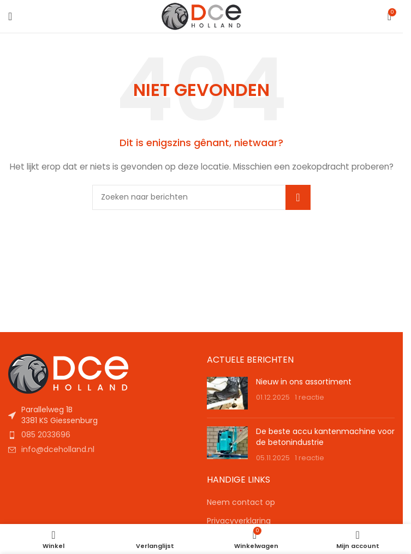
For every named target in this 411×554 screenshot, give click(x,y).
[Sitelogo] (201, 15)
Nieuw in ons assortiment (304, 381)
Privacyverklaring (239, 521)
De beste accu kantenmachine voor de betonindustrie (325, 437)
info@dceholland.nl (57, 449)
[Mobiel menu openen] (10, 16)
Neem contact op (241, 502)
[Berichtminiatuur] (227, 393)
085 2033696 (45, 434)
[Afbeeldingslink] (68, 373)
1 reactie (309, 397)
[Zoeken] (201, 197)
